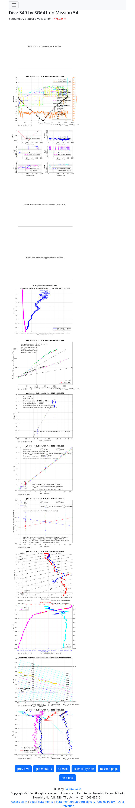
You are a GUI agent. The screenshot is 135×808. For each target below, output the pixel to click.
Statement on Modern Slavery (75, 802)
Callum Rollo (73, 789)
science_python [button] (84, 769)
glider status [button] (43, 769)
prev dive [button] (23, 769)
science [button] (63, 769)
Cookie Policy (106, 802)
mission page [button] (109, 769)
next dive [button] (67, 778)
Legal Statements (41, 802)
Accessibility (19, 802)
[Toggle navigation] (14, 4)
